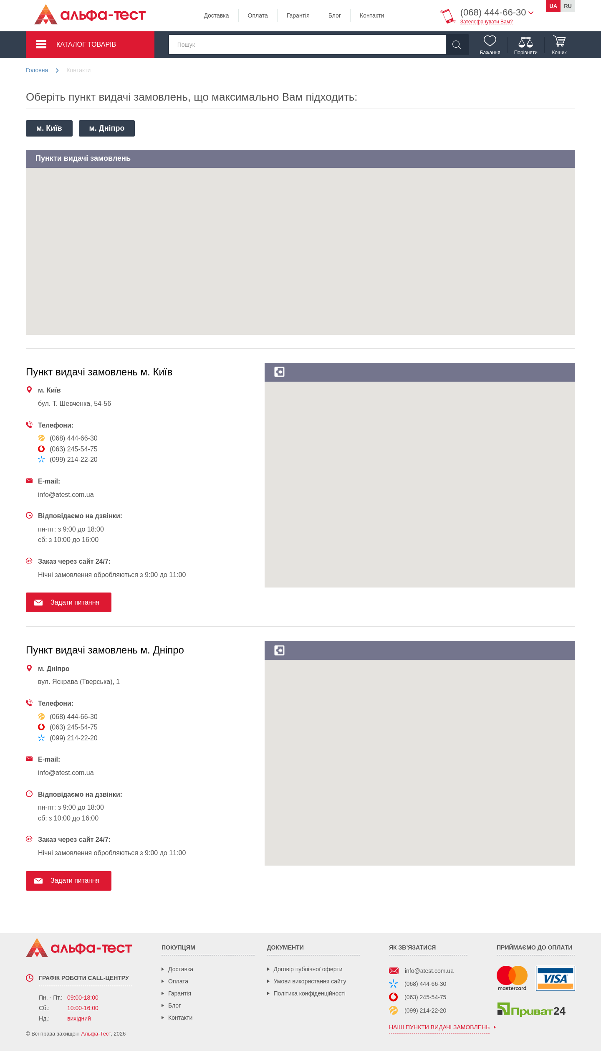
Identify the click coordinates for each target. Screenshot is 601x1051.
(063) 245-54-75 (425, 997)
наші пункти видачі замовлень (439, 1027)
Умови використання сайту (310, 981)
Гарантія (298, 15)
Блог (334, 15)
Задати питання (75, 602)
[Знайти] (457, 44)
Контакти (372, 15)
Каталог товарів (86, 44)
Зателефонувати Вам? (486, 22)
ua (553, 6)
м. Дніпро (107, 128)
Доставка (216, 15)
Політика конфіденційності (310, 993)
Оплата (258, 15)
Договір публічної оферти (308, 969)
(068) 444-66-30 (425, 983)
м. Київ (49, 128)
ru (568, 6)
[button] (213, 187)
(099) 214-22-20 (425, 1010)
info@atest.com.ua (429, 970)
